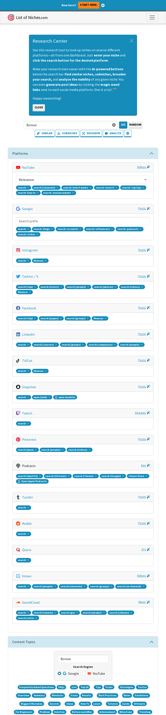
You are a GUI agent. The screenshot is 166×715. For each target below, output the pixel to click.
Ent (72, 606)
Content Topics (23, 410)
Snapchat (29, 270)
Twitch (27, 284)
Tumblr (27, 328)
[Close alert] (131, 41)
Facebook (29, 226)
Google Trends (25, 606)
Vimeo (26, 372)
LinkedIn (28, 240)
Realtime (55, 606)
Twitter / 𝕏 (30, 211)
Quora (26, 357)
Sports (98, 606)
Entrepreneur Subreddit (32, 622)
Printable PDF (112, 571)
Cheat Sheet (86, 571)
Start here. (88, 5)
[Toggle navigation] (152, 17)
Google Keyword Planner (33, 612)
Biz (66, 606)
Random (135, 124)
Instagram (30, 196)
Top (106, 606)
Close (39, 107)
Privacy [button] (91, 683)
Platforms (20, 153)
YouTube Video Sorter (30, 601)
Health (80, 606)
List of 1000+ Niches (29, 596)
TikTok (27, 255)
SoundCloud (31, 387)
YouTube (28, 167)
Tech (89, 606)
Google (27, 182)
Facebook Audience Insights (35, 617)
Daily (42, 606)
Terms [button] (74, 683)
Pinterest (29, 299)
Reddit (27, 343)
